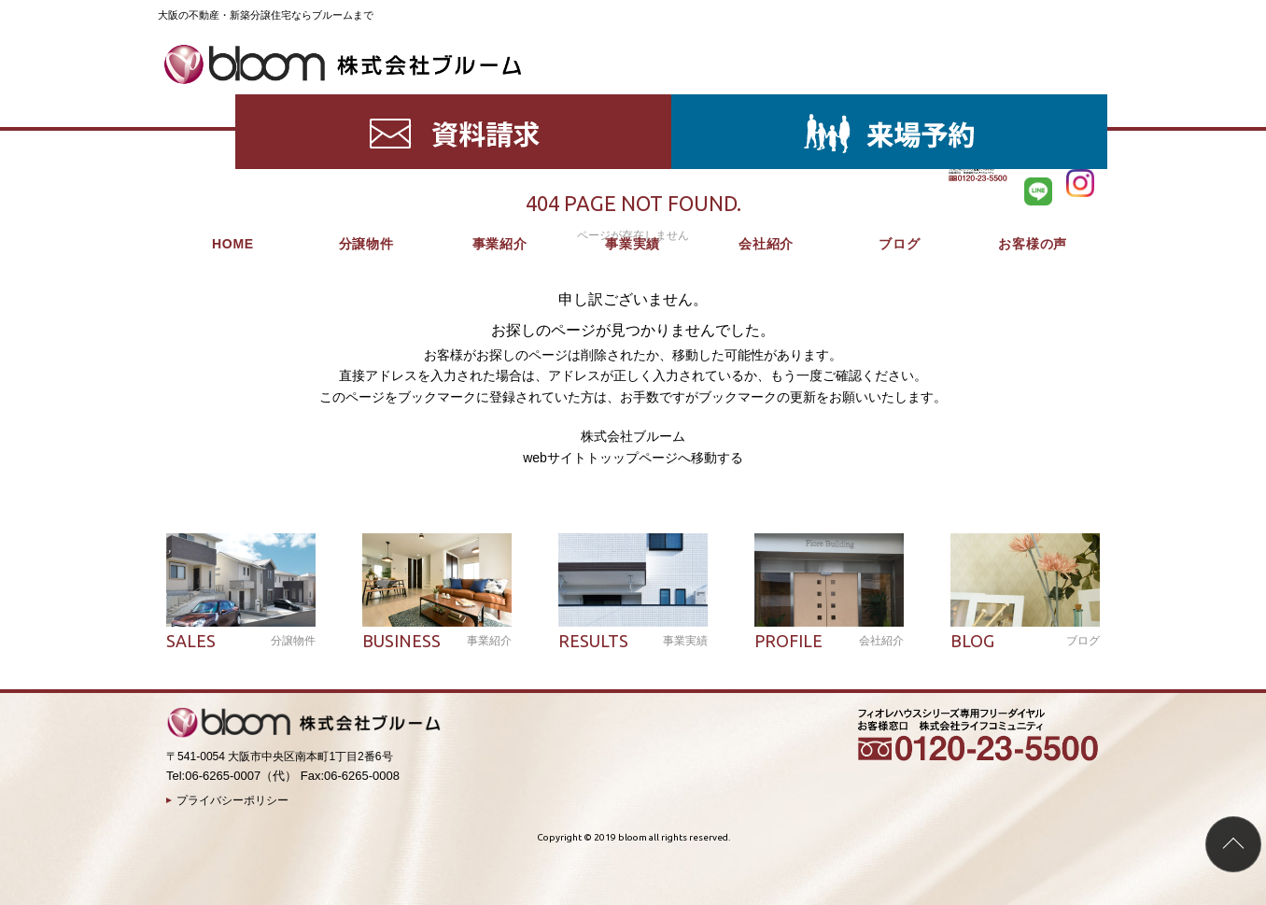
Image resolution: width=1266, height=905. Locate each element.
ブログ (899, 102)
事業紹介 (500, 102)
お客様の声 (1032, 102)
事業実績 (632, 102)
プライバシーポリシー (232, 800)
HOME (233, 102)
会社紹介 (766, 102)
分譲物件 (366, 102)
